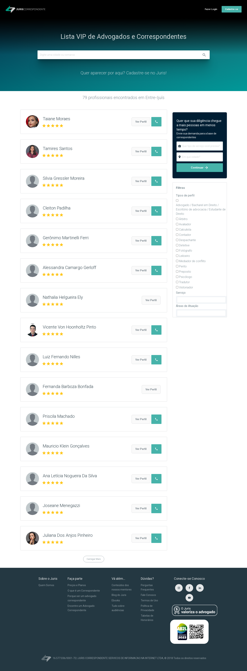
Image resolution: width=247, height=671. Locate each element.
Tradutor (184, 282)
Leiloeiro (184, 256)
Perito (183, 266)
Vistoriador (186, 287)
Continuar (200, 167)
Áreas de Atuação (187, 306)
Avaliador (185, 224)
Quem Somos (46, 585)
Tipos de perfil (185, 195)
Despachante (187, 240)
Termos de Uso (149, 600)
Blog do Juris (119, 595)
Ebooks (116, 600)
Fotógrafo (185, 250)
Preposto (185, 271)
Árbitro (183, 219)
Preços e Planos (77, 585)
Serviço (181, 292)
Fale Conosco (148, 595)
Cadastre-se (231, 9)
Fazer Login (211, 9)
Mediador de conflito (192, 261)
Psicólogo (185, 277)
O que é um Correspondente (84, 590)
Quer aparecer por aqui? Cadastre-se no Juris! (123, 72)
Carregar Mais (94, 559)
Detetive (184, 245)
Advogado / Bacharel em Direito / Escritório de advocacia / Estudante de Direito (201, 209)
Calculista (185, 229)
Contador (185, 235)
